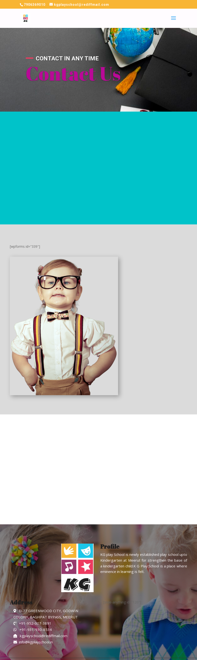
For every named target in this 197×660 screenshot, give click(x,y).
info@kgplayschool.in (33, 642)
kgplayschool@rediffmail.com (40, 635)
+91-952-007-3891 (32, 623)
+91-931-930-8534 (32, 629)
